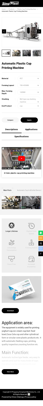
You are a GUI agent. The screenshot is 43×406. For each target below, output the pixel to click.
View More (10, 372)
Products (11, 9)
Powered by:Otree (9, 397)
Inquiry (29, 120)
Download (10, 311)
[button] (4, 31)
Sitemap (20, 397)
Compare (10, 120)
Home (4, 9)
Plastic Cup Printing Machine (26, 9)
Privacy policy (30, 397)
